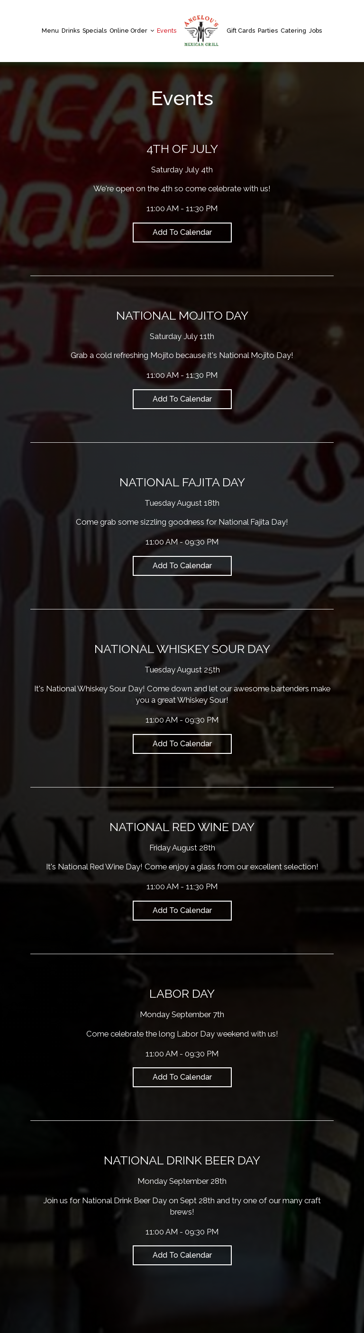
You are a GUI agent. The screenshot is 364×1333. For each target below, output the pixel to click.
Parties (268, 30)
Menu (50, 30)
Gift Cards (241, 30)
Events (166, 30)
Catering (293, 30)
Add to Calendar (182, 232)
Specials (94, 30)
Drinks (71, 30)
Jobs (315, 30)
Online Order (131, 30)
